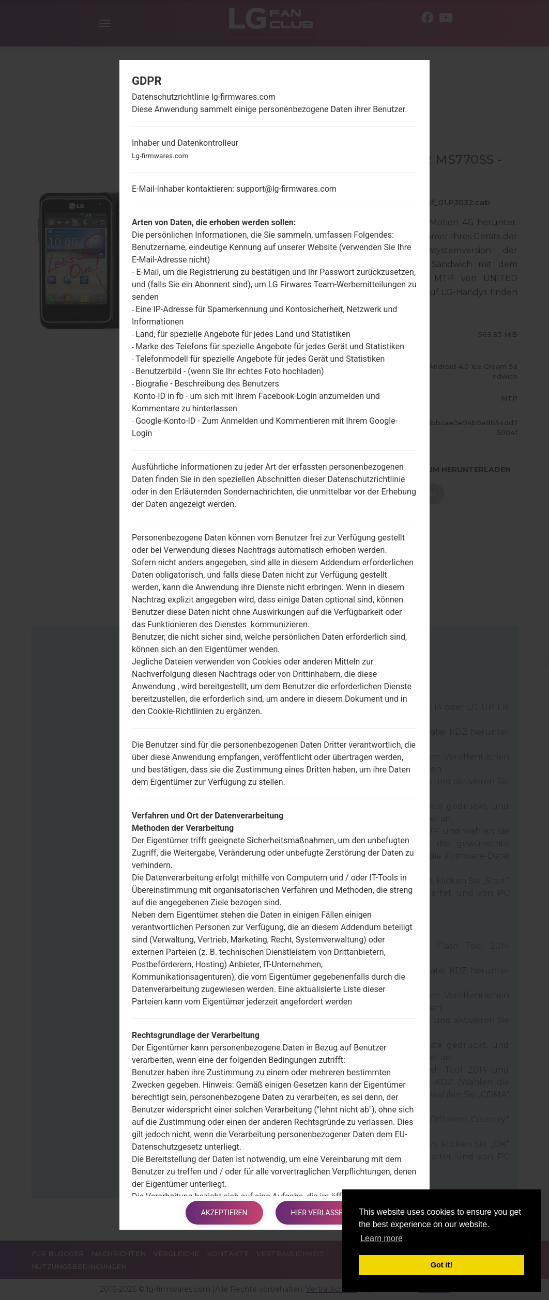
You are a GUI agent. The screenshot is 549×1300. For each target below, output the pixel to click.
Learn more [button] (381, 1238)
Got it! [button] (441, 1265)
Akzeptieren (224, 1213)
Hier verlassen (319, 1213)
